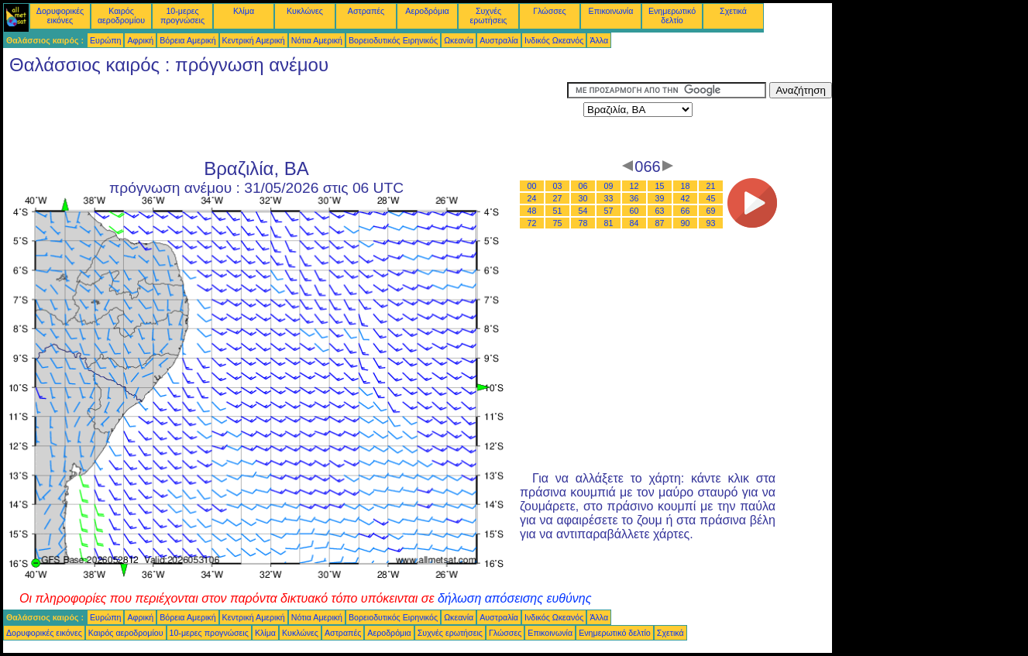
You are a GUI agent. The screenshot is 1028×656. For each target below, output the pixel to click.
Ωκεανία (458, 40)
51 (557, 210)
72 (532, 223)
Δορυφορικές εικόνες (60, 15)
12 (634, 186)
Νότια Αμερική (316, 40)
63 (660, 210)
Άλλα (599, 40)
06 (583, 186)
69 (711, 210)
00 (532, 186)
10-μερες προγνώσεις (182, 15)
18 (685, 186)
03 (557, 186)
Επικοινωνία (611, 10)
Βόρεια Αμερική (187, 40)
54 (583, 210)
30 (583, 198)
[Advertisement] (285, 117)
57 (609, 210)
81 (609, 223)
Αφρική (140, 40)
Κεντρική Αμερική (253, 40)
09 (609, 186)
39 (660, 198)
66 (685, 210)
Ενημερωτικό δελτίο (672, 15)
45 (711, 198)
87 (660, 223)
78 (583, 223)
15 (660, 186)
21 (711, 186)
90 (685, 223)
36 (634, 198)
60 (634, 210)
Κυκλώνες (305, 10)
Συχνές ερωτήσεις (488, 15)
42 (685, 198)
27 (557, 198)
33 (609, 198)
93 (711, 223)
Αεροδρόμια (427, 10)
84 (634, 223)
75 (557, 223)
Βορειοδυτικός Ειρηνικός (393, 40)
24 (532, 198)
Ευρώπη (105, 40)
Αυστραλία (499, 40)
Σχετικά (733, 10)
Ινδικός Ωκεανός (553, 40)
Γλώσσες (549, 10)
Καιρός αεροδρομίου (121, 15)
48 (532, 210)
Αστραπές (366, 10)
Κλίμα (243, 10)
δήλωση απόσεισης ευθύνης (515, 598)
